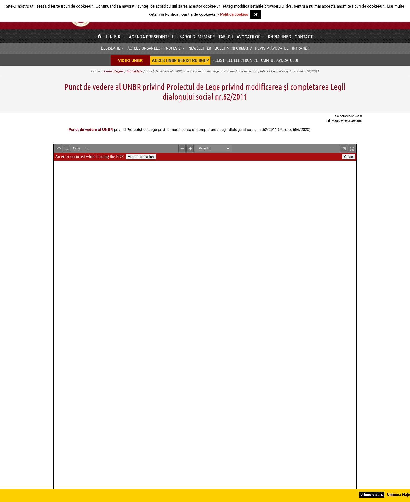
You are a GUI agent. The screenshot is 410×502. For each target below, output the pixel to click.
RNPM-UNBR (279, 37)
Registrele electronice (235, 60)
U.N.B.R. (114, 37)
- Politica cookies (233, 14)
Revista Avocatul (271, 48)
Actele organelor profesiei (154, 48)
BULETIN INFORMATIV (233, 48)
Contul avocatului (279, 60)
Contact (304, 37)
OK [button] (256, 14)
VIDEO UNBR (130, 60)
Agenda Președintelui (152, 37)
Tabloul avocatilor (239, 37)
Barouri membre (197, 37)
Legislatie (110, 48)
